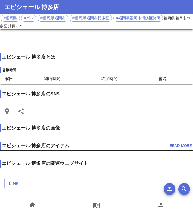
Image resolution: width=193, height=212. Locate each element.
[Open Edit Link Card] (7, 111)
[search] (184, 189)
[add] (169, 189)
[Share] (21, 111)
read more (180, 145)
